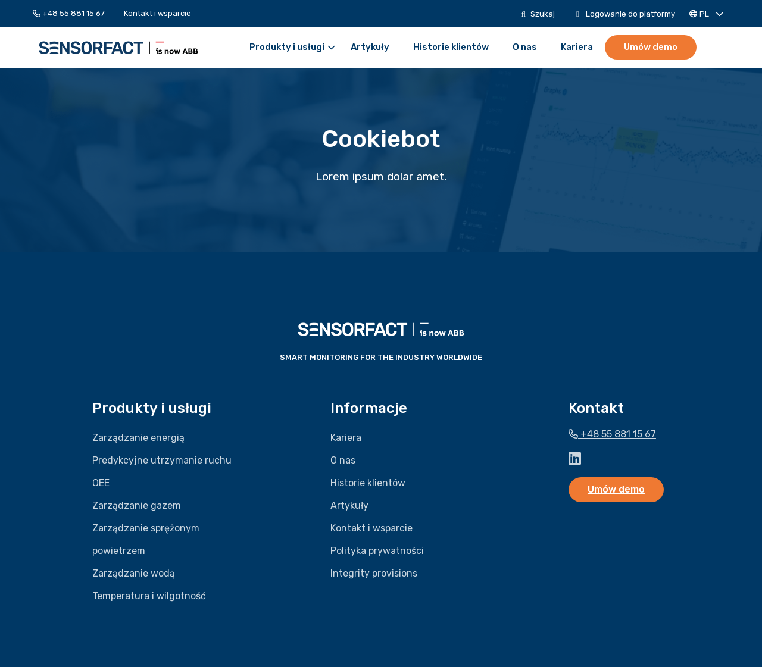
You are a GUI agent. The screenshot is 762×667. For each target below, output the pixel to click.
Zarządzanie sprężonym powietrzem (145, 539)
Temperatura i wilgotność (149, 596)
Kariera (577, 47)
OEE (101, 482)
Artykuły (370, 47)
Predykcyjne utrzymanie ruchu (162, 460)
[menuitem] (73, 13)
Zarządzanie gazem (136, 505)
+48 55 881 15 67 (69, 13)
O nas (525, 47)
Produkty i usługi (292, 47)
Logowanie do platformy (625, 14)
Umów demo (650, 47)
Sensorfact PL (118, 47)
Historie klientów (451, 47)
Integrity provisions (373, 573)
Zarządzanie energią (138, 437)
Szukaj (538, 14)
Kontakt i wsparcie (157, 13)
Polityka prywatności (377, 550)
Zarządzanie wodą (133, 573)
